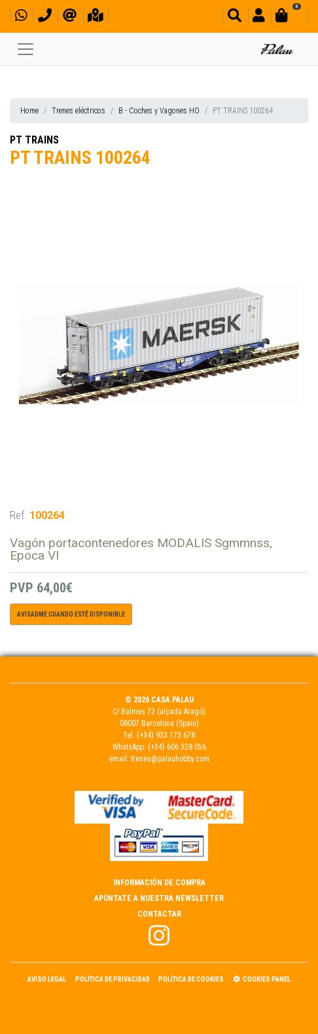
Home (29, 110)
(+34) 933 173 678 (166, 735)
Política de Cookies (191, 979)
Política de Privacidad (112, 979)
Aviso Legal (46, 979)
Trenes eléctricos (78, 110)
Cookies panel (262, 979)
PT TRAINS (34, 140)
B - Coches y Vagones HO (159, 110)
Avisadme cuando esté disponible (71, 614)
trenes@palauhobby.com (170, 758)
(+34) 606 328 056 (177, 747)
